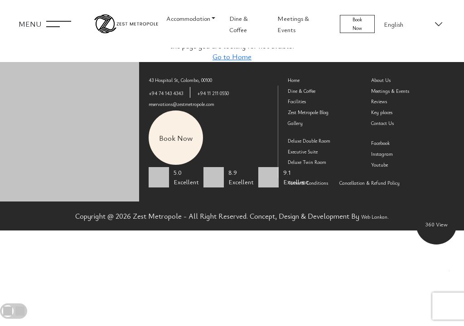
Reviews (379, 101)
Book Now (357, 23)
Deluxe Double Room (309, 141)
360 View (436, 224)
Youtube (379, 165)
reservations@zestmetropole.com (181, 104)
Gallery (295, 123)
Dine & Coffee (238, 24)
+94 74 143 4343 (166, 93)
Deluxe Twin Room (307, 162)
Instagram (382, 154)
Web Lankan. (375, 217)
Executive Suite (303, 152)
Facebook (380, 143)
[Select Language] (412, 24)
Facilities (297, 101)
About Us (381, 80)
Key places (381, 112)
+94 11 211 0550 (213, 93)
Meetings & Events (293, 24)
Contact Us (382, 123)
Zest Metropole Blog (308, 112)
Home (294, 80)
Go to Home (232, 57)
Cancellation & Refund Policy (369, 183)
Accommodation (188, 18)
